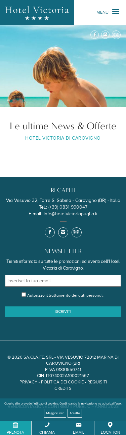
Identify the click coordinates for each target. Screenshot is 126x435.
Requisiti (97, 381)
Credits (63, 388)
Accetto (75, 413)
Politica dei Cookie (62, 381)
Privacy (28, 381)
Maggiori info (55, 413)
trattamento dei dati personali (76, 295)
